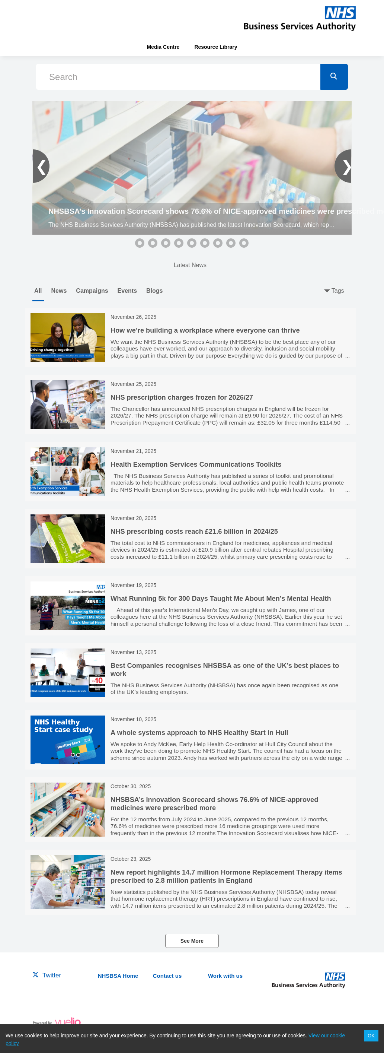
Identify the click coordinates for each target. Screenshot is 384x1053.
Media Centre (163, 47)
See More (192, 941)
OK (371, 1035)
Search (63, 77)
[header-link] (300, 19)
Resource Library (215, 47)
